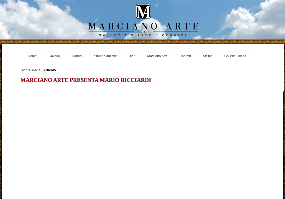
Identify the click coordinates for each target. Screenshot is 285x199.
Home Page (31, 70)
